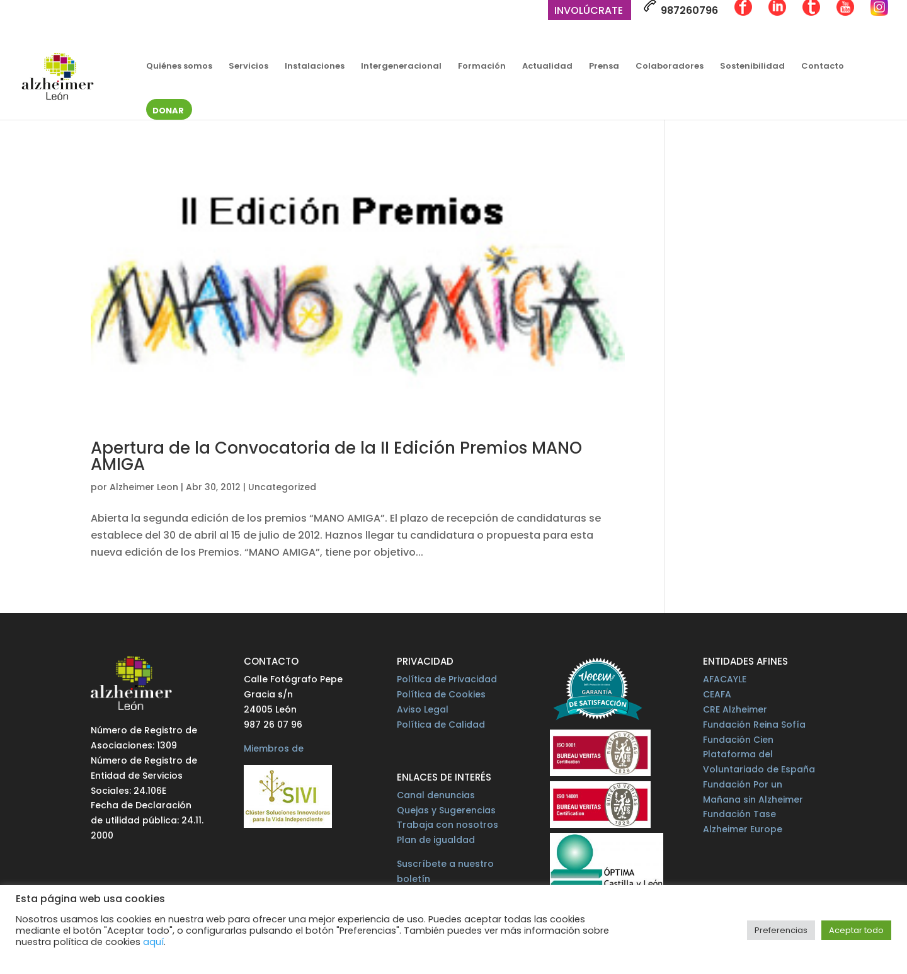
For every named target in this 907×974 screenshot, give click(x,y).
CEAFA (717, 694)
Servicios (248, 67)
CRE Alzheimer (735, 709)
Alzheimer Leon (144, 487)
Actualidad (547, 67)
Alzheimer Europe (742, 829)
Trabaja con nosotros (447, 824)
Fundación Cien (738, 739)
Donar (168, 111)
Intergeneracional (401, 67)
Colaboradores (670, 67)
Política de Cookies (441, 694)
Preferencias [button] (781, 930)
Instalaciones (315, 67)
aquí (153, 942)
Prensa (604, 67)
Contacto (822, 67)
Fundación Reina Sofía (754, 724)
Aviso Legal (422, 709)
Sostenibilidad (752, 67)
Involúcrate (588, 12)
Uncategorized (282, 487)
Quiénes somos (179, 67)
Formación (482, 67)
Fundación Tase (739, 814)
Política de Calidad (441, 724)
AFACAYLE (724, 679)
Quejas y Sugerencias (446, 810)
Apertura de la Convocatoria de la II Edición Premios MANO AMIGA (336, 456)
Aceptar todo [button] (856, 930)
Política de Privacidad (447, 679)
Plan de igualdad (436, 840)
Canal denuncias (436, 795)
